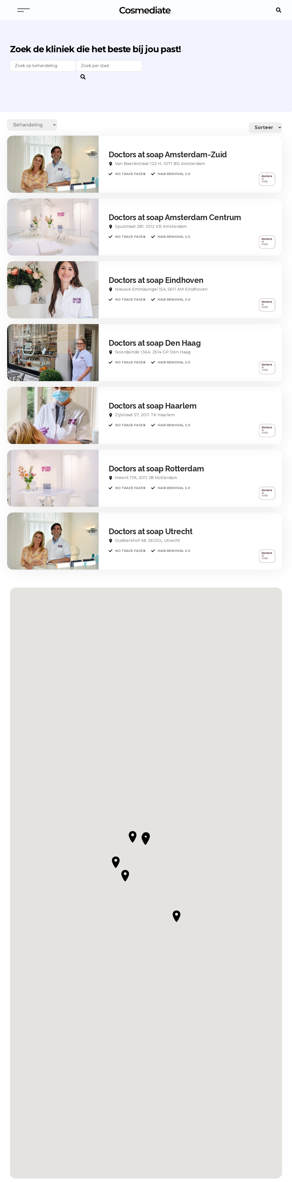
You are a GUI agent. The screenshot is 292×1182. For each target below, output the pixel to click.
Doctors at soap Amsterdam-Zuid (168, 154)
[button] (278, 10)
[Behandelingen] (32, 124)
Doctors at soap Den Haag (155, 343)
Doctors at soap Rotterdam (156, 468)
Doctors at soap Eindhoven (156, 280)
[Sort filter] (265, 127)
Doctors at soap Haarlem (153, 405)
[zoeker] (109, 65)
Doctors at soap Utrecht (150, 531)
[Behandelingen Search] (43, 65)
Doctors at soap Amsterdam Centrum (175, 217)
